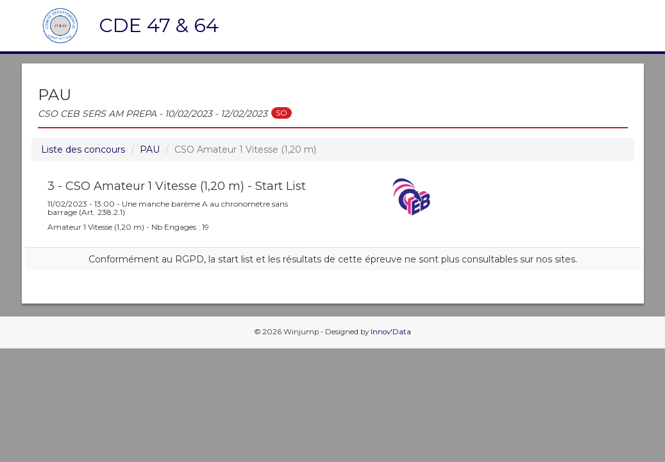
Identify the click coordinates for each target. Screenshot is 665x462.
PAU (150, 149)
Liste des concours (83, 149)
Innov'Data (391, 331)
